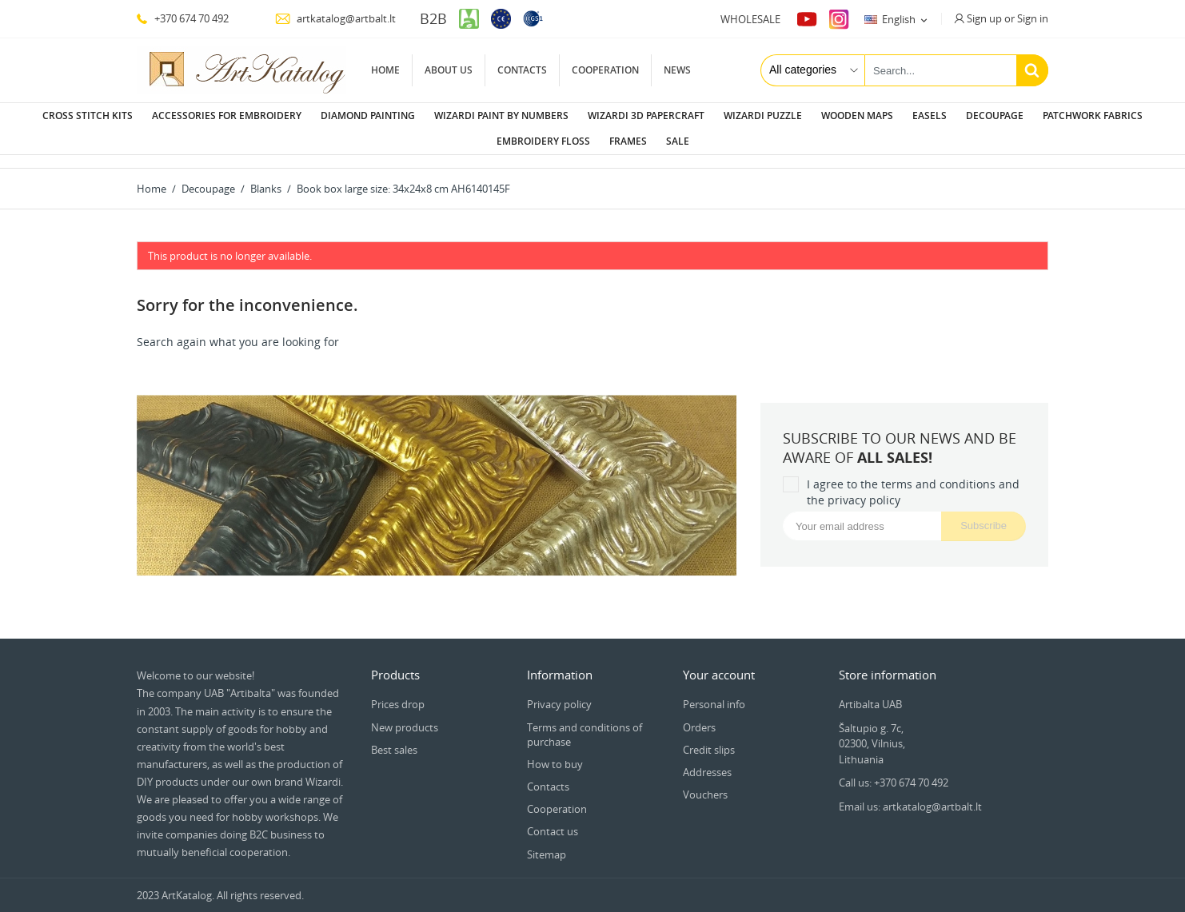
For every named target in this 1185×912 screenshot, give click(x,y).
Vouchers (705, 782)
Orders (699, 714)
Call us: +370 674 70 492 (893, 770)
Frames (628, 141)
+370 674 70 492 (183, 18)
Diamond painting (368, 115)
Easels (929, 115)
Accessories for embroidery (226, 115)
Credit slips (709, 737)
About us (449, 70)
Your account (719, 662)
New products (404, 714)
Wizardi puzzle (763, 115)
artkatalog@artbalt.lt (335, 18)
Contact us (552, 818)
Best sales (394, 737)
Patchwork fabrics (1093, 115)
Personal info (714, 691)
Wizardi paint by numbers (501, 115)
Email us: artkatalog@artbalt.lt (910, 794)
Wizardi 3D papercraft (646, 115)
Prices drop (398, 691)
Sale (677, 141)
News (677, 70)
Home (385, 70)
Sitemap (546, 841)
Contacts (522, 70)
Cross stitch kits (87, 115)
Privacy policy (559, 691)
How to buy (555, 751)
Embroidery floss (543, 141)
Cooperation (605, 70)
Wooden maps (857, 115)
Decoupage (994, 115)
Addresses (707, 759)
